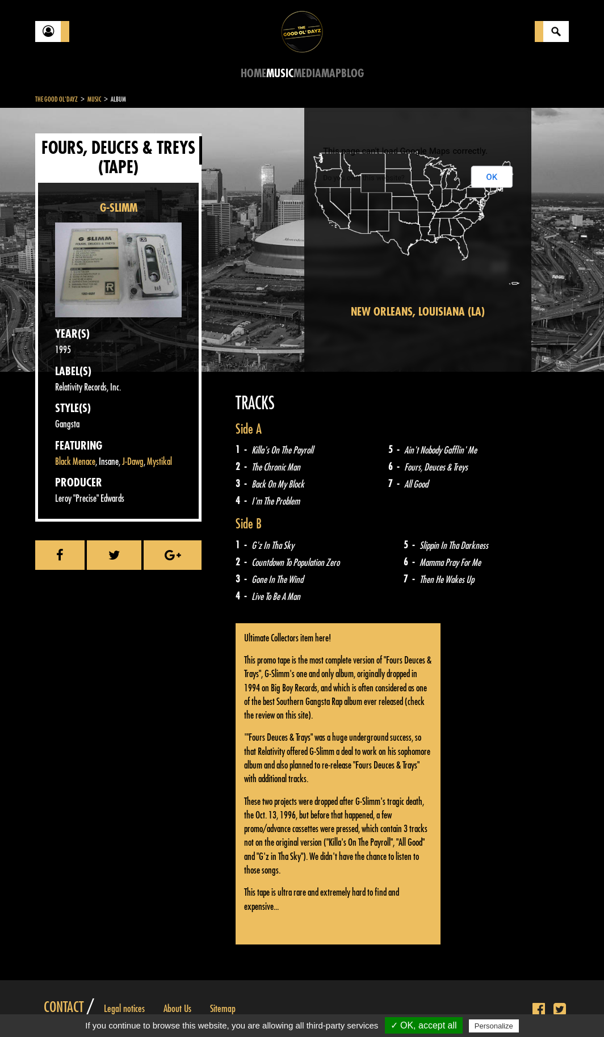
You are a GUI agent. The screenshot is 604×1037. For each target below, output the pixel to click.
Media (307, 73)
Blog (352, 73)
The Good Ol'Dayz (56, 99)
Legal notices (124, 1009)
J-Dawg (133, 462)
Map (331, 73)
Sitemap (223, 1009)
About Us (177, 1009)
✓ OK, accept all (424, 1025)
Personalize (494, 1026)
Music (279, 73)
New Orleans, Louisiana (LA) (418, 312)
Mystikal (159, 462)
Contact (63, 1007)
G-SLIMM (118, 208)
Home (253, 73)
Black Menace (75, 462)
